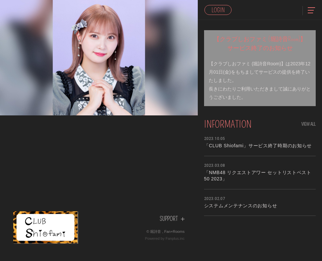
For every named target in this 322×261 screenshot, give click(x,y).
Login (218, 10)
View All (308, 124)
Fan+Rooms (174, 231)
